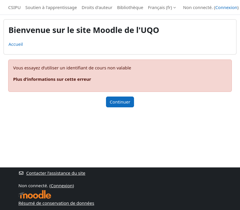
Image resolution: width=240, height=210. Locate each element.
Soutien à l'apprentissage (51, 7)
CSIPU (14, 7)
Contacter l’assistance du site (51, 173)
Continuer (120, 102)
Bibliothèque (130, 7)
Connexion (226, 7)
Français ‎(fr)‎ (160, 7)
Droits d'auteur (97, 7)
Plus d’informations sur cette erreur (52, 79)
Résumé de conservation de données (56, 203)
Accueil (15, 44)
